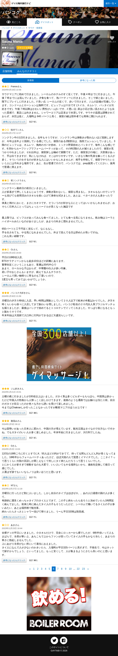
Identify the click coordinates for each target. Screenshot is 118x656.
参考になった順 (87, 80)
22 (78, 569)
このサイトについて (59, 647)
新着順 (30, 80)
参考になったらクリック (14, 122)
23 (83, 569)
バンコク (11, 12)
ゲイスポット (19, 28)
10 (70, 569)
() (8, 48)
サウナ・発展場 (35, 28)
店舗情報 (7, 71)
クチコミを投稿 (25, 48)
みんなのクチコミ (27, 71)
